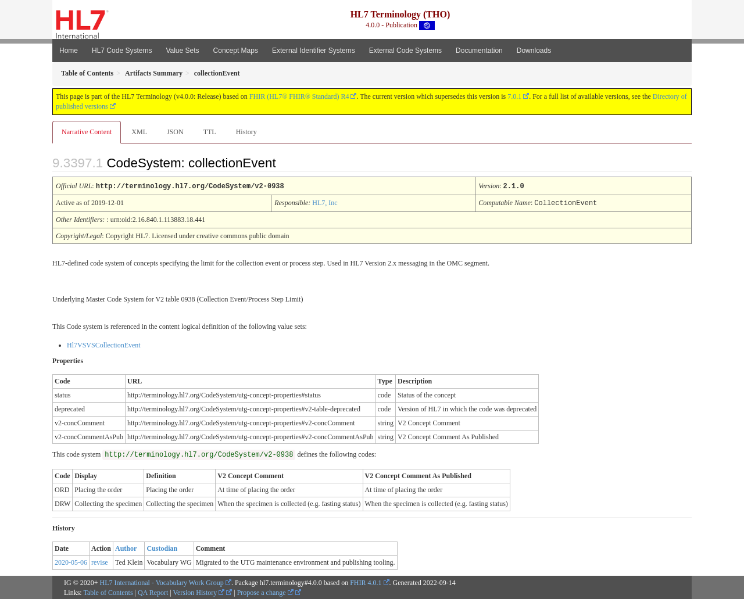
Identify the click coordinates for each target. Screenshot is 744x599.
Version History (199, 591)
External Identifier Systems (313, 50)
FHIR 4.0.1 (365, 582)
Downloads (534, 50)
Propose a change (265, 591)
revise (99, 561)
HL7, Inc (324, 202)
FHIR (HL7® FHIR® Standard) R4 (299, 96)
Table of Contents (108, 591)
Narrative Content (87, 132)
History (246, 132)
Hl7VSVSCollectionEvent (104, 344)
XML (139, 132)
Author (126, 547)
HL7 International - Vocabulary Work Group (162, 582)
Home (68, 50)
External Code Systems (405, 50)
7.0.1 (514, 96)
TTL (209, 132)
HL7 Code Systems (122, 50)
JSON (175, 132)
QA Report (153, 591)
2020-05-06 (71, 561)
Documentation (479, 50)
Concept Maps (235, 50)
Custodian (161, 547)
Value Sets (182, 50)
